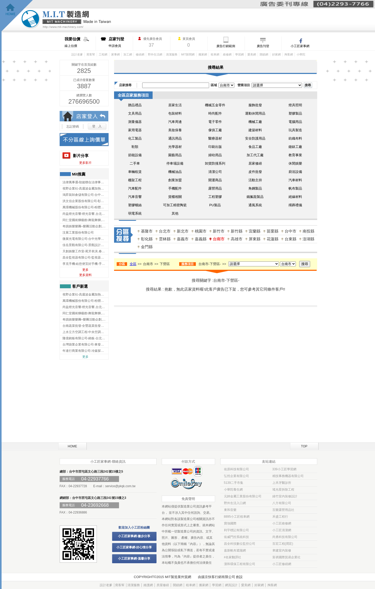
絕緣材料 (295, 197)
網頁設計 (231, 585)
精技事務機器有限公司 (288, 476)
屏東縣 (254, 239)
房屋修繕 (163, 585)
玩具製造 (295, 130)
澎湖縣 (308, 239)
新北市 (183, 231)
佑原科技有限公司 (236, 469)
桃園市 (201, 231)
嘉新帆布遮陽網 (235, 550)
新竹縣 (236, 231)
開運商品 (215, 180)
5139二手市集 (233, 483)
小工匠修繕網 (281, 564)
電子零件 (215, 122)
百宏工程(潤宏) (282, 544)
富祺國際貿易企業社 (286, 557)
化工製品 (135, 138)
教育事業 (295, 155)
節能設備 (135, 155)
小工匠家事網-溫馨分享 (134, 558)
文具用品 (135, 113)
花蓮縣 (272, 239)
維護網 (148, 585)
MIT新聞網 (188, 54)
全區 (133, 264)
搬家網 (202, 54)
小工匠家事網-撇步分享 (134, 536)
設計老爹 (77, 54)
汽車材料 (295, 180)
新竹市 (218, 231)
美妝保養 (175, 130)
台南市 (218, 239)
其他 (175, 213)
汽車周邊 (175, 122)
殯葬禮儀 (295, 205)
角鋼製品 (255, 188)
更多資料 (85, 275)
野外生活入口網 (235, 503)
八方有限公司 (281, 503)
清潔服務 (171, 54)
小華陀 (301, 54)
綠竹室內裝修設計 (284, 496)
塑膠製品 (295, 113)
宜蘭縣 (254, 231)
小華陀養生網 (233, 489)
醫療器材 (215, 138)
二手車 (135, 163)
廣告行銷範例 (225, 46)
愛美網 (251, 54)
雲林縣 (165, 239)
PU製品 (215, 205)
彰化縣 (147, 239)
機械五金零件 (215, 105)
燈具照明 (295, 105)
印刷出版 (215, 147)
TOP (304, 446)
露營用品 (215, 188)
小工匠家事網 (300, 46)
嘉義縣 (201, 239)
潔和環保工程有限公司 (239, 564)
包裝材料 (175, 113)
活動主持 (255, 180)
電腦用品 (295, 122)
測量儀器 (135, 122)
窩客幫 (90, 54)
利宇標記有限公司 (236, 530)
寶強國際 (230, 523)
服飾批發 (255, 105)
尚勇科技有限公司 (284, 537)
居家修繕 (255, 163)
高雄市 (236, 239)
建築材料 (255, 130)
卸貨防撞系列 (215, 163)
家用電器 (135, 130)
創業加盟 (175, 180)
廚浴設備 (295, 172)
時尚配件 (215, 113)
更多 (85, 270)
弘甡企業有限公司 (236, 476)
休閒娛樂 (295, 163)
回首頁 (17, 16)
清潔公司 (215, 172)
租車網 (215, 54)
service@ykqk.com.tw (120, 486)
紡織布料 (295, 138)
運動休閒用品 (255, 113)
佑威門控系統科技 (236, 537)
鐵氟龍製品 (255, 197)
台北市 (165, 231)
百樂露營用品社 (283, 510)
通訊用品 (175, 138)
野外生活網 (155, 54)
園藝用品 (175, 155)
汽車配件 (135, 188)
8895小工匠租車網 (237, 516)
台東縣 (290, 239)
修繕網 (140, 54)
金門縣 (147, 247)
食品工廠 (255, 147)
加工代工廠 (255, 155)
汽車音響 (135, 197)
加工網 (127, 54)
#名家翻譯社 (232, 557)
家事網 (115, 54)
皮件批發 (255, 172)
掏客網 (288, 54)
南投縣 (308, 231)
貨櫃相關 (175, 197)
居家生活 (175, 105)
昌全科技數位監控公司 (239, 544)
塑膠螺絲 (135, 205)
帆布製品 (295, 188)
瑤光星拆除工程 (283, 489)
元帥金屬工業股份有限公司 (242, 496)
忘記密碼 (72, 126)
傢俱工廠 (215, 130)
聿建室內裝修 (281, 550)
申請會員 (121, 42)
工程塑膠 (215, 197)
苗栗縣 (272, 231)
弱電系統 (135, 213)
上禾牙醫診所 (281, 483)
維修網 (227, 54)
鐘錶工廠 (295, 147)
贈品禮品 (135, 105)
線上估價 (80, 42)
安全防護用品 (255, 138)
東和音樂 (230, 510)
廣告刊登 (263, 46)
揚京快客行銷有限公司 (218, 577)
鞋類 (135, 147)
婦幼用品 (215, 155)
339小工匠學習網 (284, 469)
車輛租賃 (135, 172)
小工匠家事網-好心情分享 (134, 547)
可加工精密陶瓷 (175, 205)
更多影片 (85, 163)
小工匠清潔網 (281, 530)
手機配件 (175, 188)
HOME (72, 446)
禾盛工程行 (280, 516)
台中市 (290, 231)
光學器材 (175, 147)
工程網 (103, 54)
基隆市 (147, 231)
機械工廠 (255, 122)
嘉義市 (183, 239)
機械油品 (175, 172)
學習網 (239, 54)
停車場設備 (174, 163)
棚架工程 (135, 180)
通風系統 (255, 205)
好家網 (276, 54)
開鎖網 (264, 54)
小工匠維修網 (281, 523)
